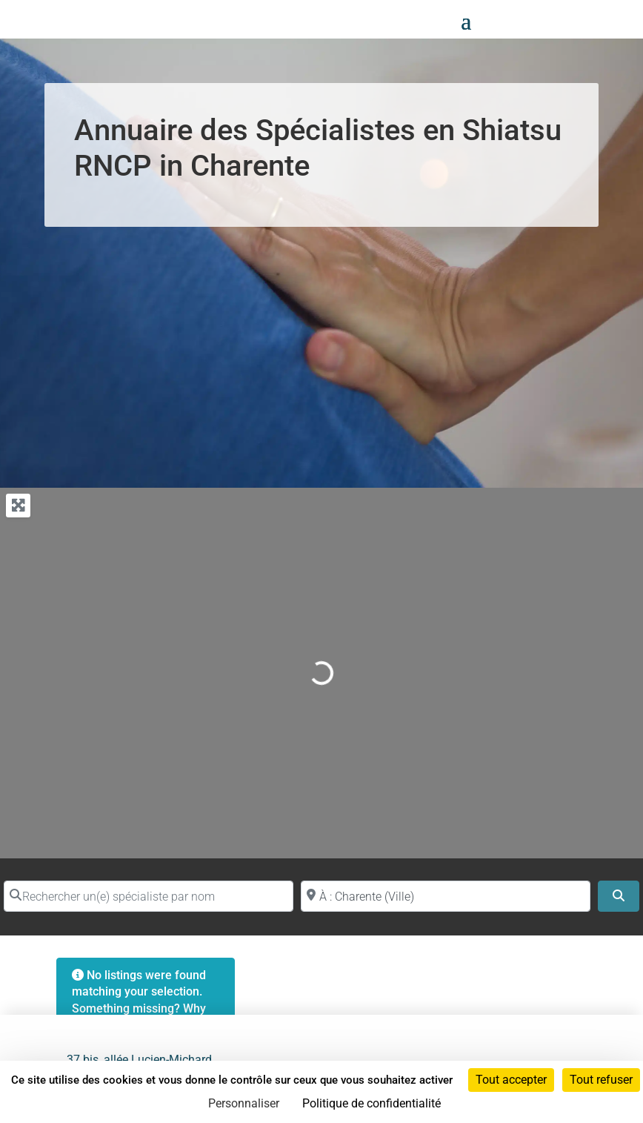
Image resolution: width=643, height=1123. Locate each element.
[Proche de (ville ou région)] (445, 896)
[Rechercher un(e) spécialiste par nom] (148, 896)
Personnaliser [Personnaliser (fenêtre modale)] (243, 1103)
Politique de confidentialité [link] (371, 1103)
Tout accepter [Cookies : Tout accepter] (511, 1080)
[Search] (618, 896)
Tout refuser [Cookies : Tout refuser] (601, 1080)
